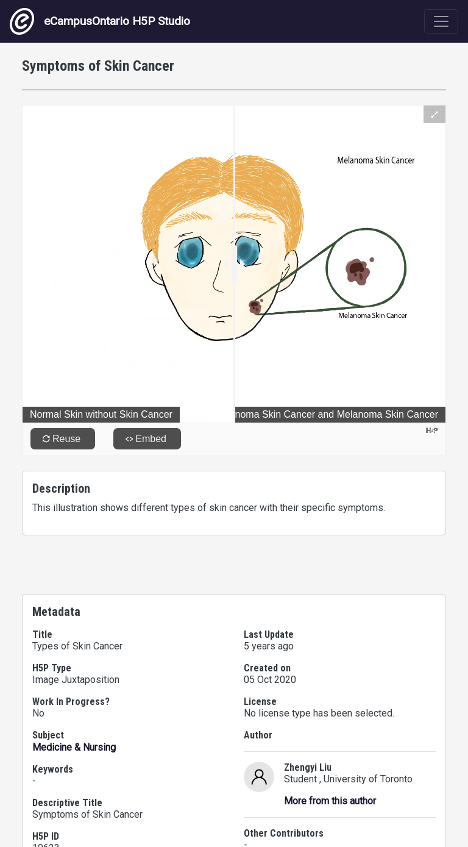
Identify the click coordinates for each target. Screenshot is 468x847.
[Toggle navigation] (441, 21)
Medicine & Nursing (74, 747)
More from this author (330, 801)
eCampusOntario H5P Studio (100, 21)
